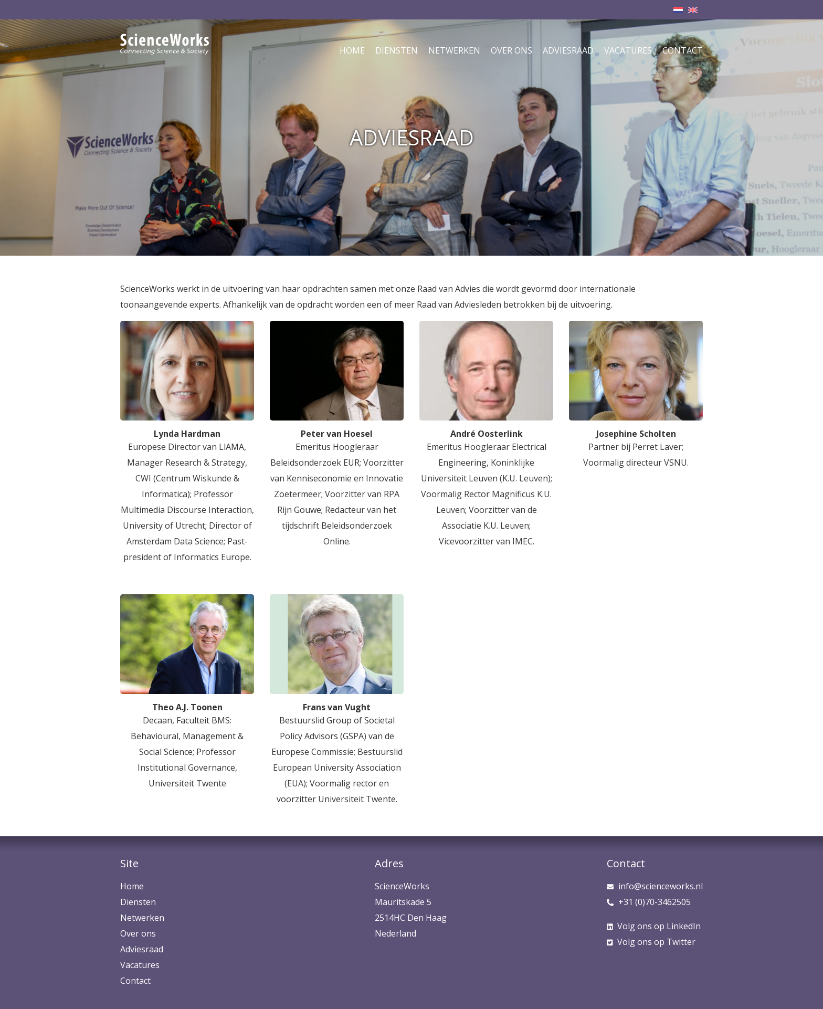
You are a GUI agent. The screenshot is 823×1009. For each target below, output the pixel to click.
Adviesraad (568, 50)
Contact (682, 50)
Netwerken (454, 50)
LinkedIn (654, 926)
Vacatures (628, 50)
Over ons (511, 50)
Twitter (651, 942)
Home (352, 50)
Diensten (396, 50)
